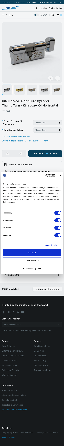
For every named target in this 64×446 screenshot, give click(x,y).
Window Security (9, 375)
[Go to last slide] (50, 78)
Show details (51, 245)
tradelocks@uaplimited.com (14, 409)
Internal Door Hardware (13, 355)
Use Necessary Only (32, 269)
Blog (37, 8)
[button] (7, 90)
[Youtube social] (22, 312)
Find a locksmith (9, 390)
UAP (8, 111)
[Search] (52, 15)
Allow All (32, 253)
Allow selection (32, 261)
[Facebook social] (3, 312)
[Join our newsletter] (59, 324)
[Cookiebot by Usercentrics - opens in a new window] (44, 175)
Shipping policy (41, 365)
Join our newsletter (11, 319)
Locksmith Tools (9, 360)
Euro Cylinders (8, 346)
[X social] (17, 312)
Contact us (39, 351)
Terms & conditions (42, 370)
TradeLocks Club (55, 8)
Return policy (40, 360)
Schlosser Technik (10, 370)
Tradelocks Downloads (12, 405)
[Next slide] (57, 78)
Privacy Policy (40, 355)
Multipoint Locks (9, 365)
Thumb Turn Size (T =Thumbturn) (12, 122)
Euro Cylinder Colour (13, 130)
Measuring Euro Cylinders (14, 395)
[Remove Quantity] (5, 153)
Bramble (12, 437)
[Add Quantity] (22, 153)
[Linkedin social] (13, 312)
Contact (44, 8)
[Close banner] (60, 175)
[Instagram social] (8, 312)
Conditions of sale (42, 346)
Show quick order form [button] (47, 289)
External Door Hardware (13, 351)
